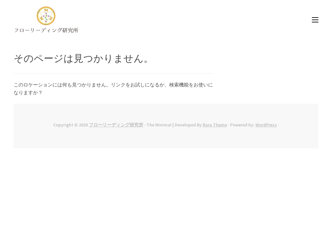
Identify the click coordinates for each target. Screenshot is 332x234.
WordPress (266, 125)
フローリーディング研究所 (116, 125)
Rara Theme (215, 125)
